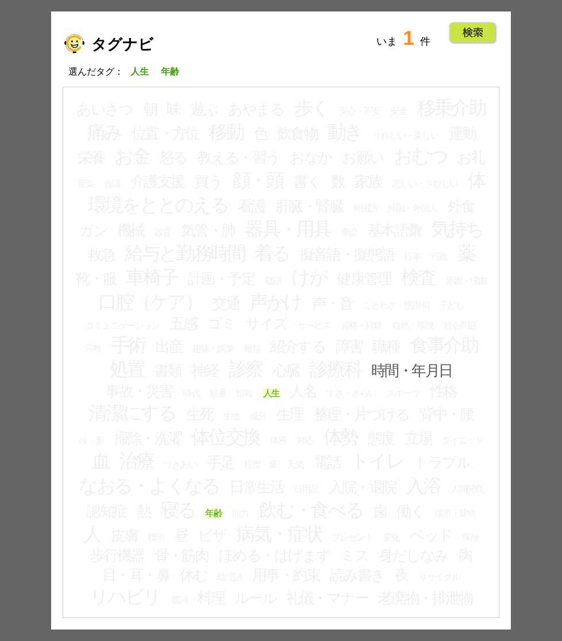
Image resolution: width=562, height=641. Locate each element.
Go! (472, 32)
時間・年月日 (411, 370)
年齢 (213, 513)
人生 (271, 393)
